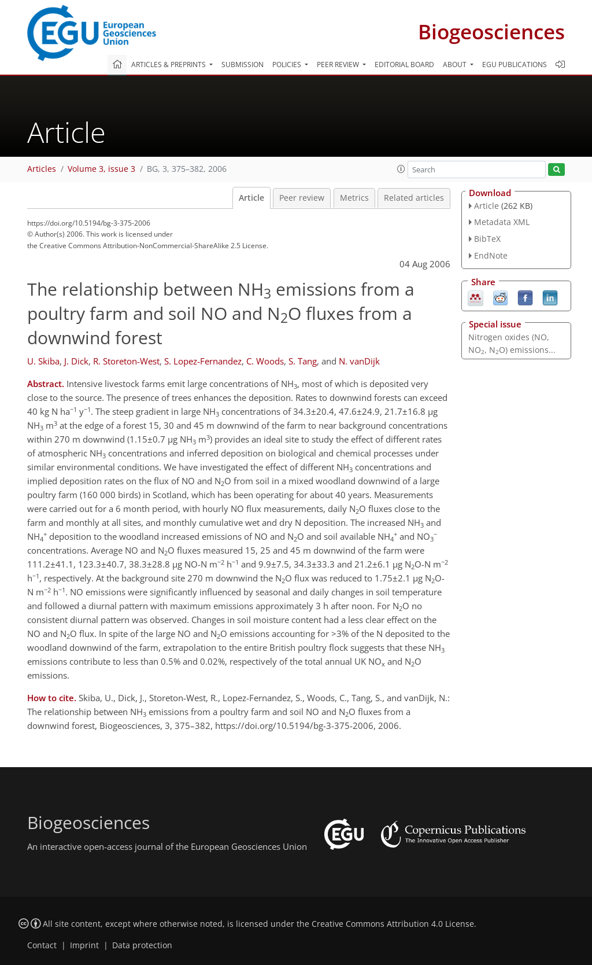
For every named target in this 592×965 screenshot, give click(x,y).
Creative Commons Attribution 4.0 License (393, 924)
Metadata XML (502, 221)
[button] (401, 169)
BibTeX (487, 238)
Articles (41, 169)
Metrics (354, 198)
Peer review (301, 198)
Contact (42, 945)
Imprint (84, 945)
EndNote (491, 255)
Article (251, 198)
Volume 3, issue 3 (101, 169)
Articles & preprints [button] (169, 64)
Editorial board (404, 64)
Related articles (414, 198)
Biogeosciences (491, 31)
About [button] (455, 64)
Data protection (142, 945)
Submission (242, 64)
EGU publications (514, 64)
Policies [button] (287, 64)
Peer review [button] (339, 64)
